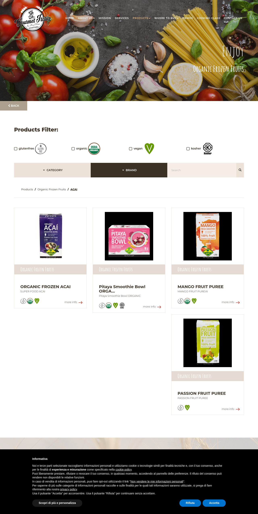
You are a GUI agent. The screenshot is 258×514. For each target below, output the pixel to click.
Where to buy (166, 18)
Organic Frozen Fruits (51, 189)
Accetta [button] (214, 503)
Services (122, 18)
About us (86, 18)
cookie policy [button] (123, 469)
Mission (105, 18)
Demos (187, 18)
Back (13, 105)
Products (141, 18)
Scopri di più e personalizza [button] (57, 503)
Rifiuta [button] (190, 503)
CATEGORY (52, 170)
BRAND (129, 170)
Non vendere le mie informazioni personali (156, 481)
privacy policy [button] (68, 489)
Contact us (233, 18)
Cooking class (208, 18)
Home (70, 18)
